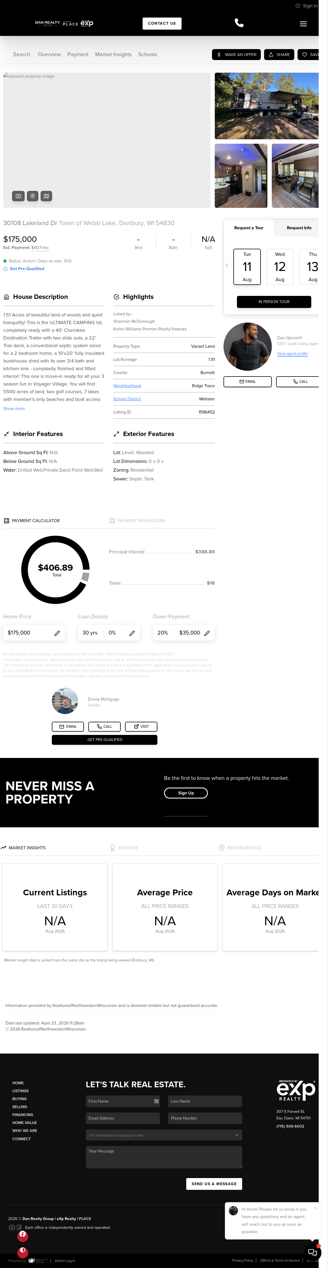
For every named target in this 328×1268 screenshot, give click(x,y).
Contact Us (162, 23)
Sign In (306, 6)
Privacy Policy (242, 1260)
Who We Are (24, 1130)
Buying (19, 1099)
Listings (20, 1091)
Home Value (24, 1122)
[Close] (315, 1208)
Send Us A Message (214, 1184)
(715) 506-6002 (290, 1126)
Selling (19, 1107)
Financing (22, 1115)
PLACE (85, 1218)
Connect (21, 1139)
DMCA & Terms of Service (280, 1260)
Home (18, 1083)
